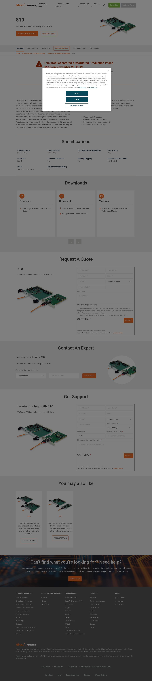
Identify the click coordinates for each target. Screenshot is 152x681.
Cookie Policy (82, 87)
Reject (77, 99)
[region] (76, 89)
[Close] (108, 70)
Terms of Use (93, 87)
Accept (77, 93)
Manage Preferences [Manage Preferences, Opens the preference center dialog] (76, 105)
